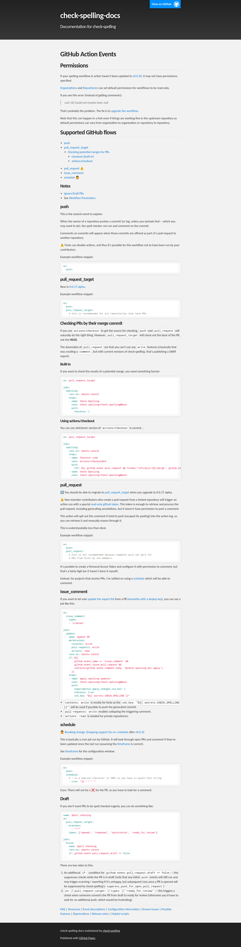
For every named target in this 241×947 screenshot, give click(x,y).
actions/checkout (82, 161)
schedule (69, 177)
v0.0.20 (137, 76)
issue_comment (73, 173)
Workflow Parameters (82, 198)
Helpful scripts (120, 914)
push (67, 143)
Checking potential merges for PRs (88, 152)
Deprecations (81, 914)
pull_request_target (76, 147)
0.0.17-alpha (77, 287)
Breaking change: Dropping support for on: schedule (96, 732)
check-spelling (111, 930)
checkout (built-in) (83, 156)
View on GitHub (161, 4)
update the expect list (101, 599)
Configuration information (124, 909)
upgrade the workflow (124, 111)
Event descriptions (94, 909)
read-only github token (105, 504)
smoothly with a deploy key (145, 599)
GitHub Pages (87, 938)
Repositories (90, 88)
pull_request (71, 168)
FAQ (62, 909)
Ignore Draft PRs (74, 193)
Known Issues (150, 909)
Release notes (100, 914)
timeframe (123, 744)
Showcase (74, 909)
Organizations (68, 88)
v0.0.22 (139, 732)
